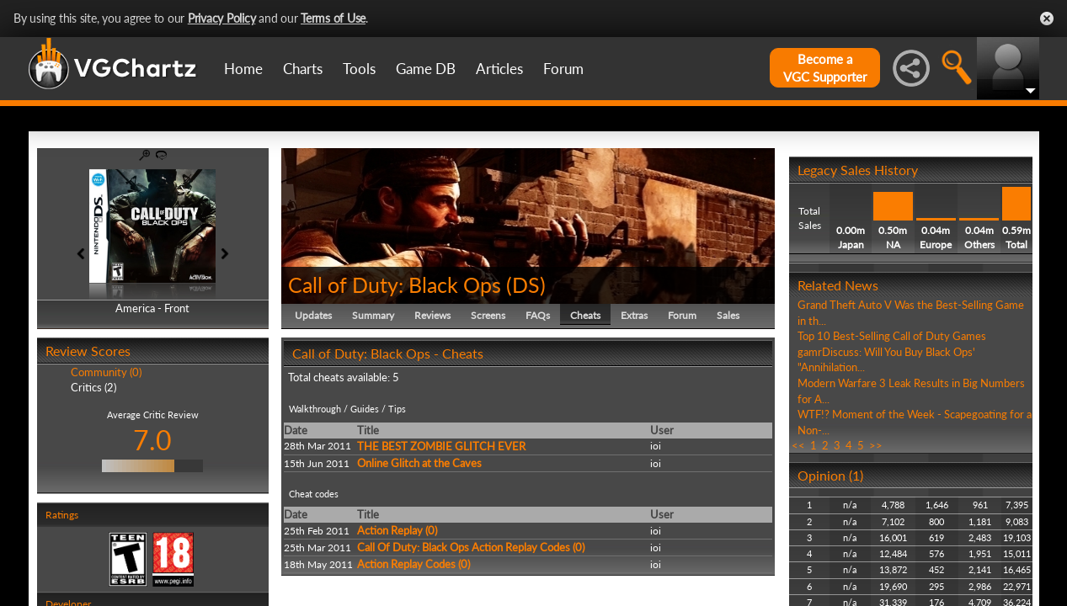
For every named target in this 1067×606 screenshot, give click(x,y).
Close (1047, 18)
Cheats (585, 315)
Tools (359, 68)
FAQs (537, 315)
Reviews (432, 315)
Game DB (426, 68)
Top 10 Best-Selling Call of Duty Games (892, 336)
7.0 (152, 439)
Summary (373, 315)
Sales (728, 315)
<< (798, 445)
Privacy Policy (222, 18)
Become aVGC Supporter (825, 67)
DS (526, 284)
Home (243, 68)
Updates (313, 315)
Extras (634, 315)
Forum (563, 68)
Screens (488, 315)
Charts (303, 68)
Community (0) (106, 372)
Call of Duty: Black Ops (394, 284)
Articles (499, 68)
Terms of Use (333, 18)
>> (876, 445)
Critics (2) (93, 387)
